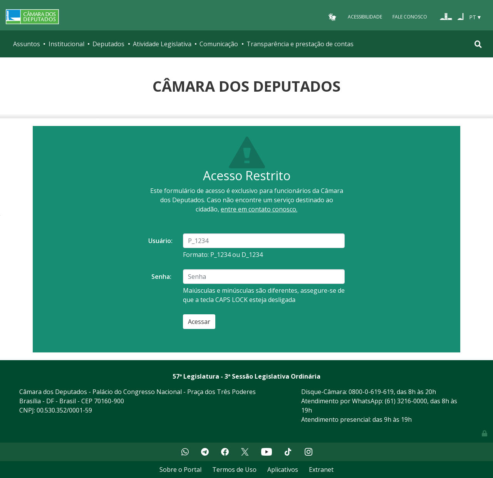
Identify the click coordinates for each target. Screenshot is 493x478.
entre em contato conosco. (259, 209)
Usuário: (160, 240)
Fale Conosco (409, 16)
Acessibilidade (365, 16)
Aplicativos (282, 469)
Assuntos (26, 44)
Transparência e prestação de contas (300, 44)
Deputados (108, 44)
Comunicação (219, 44)
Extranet (321, 469)
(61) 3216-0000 (406, 401)
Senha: (161, 276)
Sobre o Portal (180, 469)
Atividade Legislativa (162, 44)
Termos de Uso (234, 469)
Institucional (66, 44)
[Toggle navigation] (478, 44)
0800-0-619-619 (371, 391)
